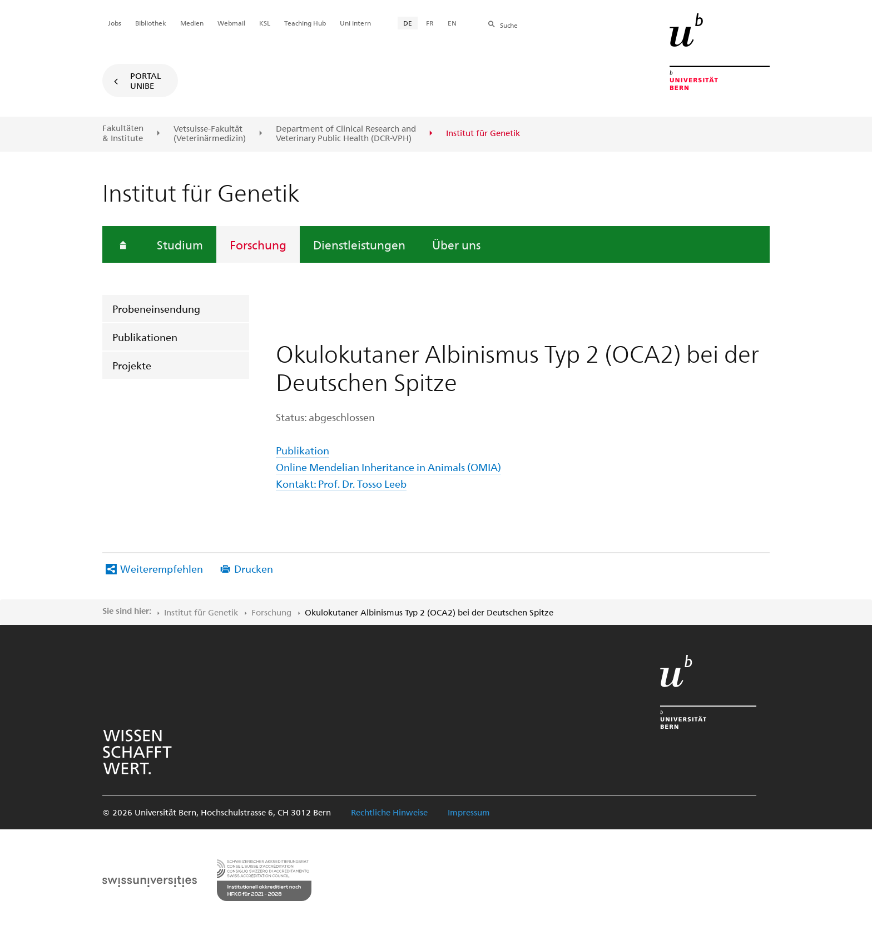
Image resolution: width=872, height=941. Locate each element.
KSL (264, 22)
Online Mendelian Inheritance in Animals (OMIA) (388, 467)
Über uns (456, 244)
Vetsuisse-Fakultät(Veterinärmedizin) (210, 133)
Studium (180, 244)
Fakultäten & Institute (122, 133)
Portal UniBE (145, 80)
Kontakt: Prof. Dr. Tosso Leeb (341, 483)
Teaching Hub (305, 22)
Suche (509, 25)
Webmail (231, 22)
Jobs (114, 22)
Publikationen (144, 337)
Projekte (131, 365)
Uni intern (355, 22)
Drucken (253, 568)
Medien (192, 22)
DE (407, 22)
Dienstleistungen (359, 244)
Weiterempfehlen (161, 568)
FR (430, 22)
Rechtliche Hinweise (389, 812)
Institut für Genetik (201, 612)
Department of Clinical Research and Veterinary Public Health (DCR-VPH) (346, 133)
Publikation (302, 450)
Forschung (258, 244)
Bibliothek (150, 22)
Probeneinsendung (156, 309)
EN (452, 22)
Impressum (469, 812)
